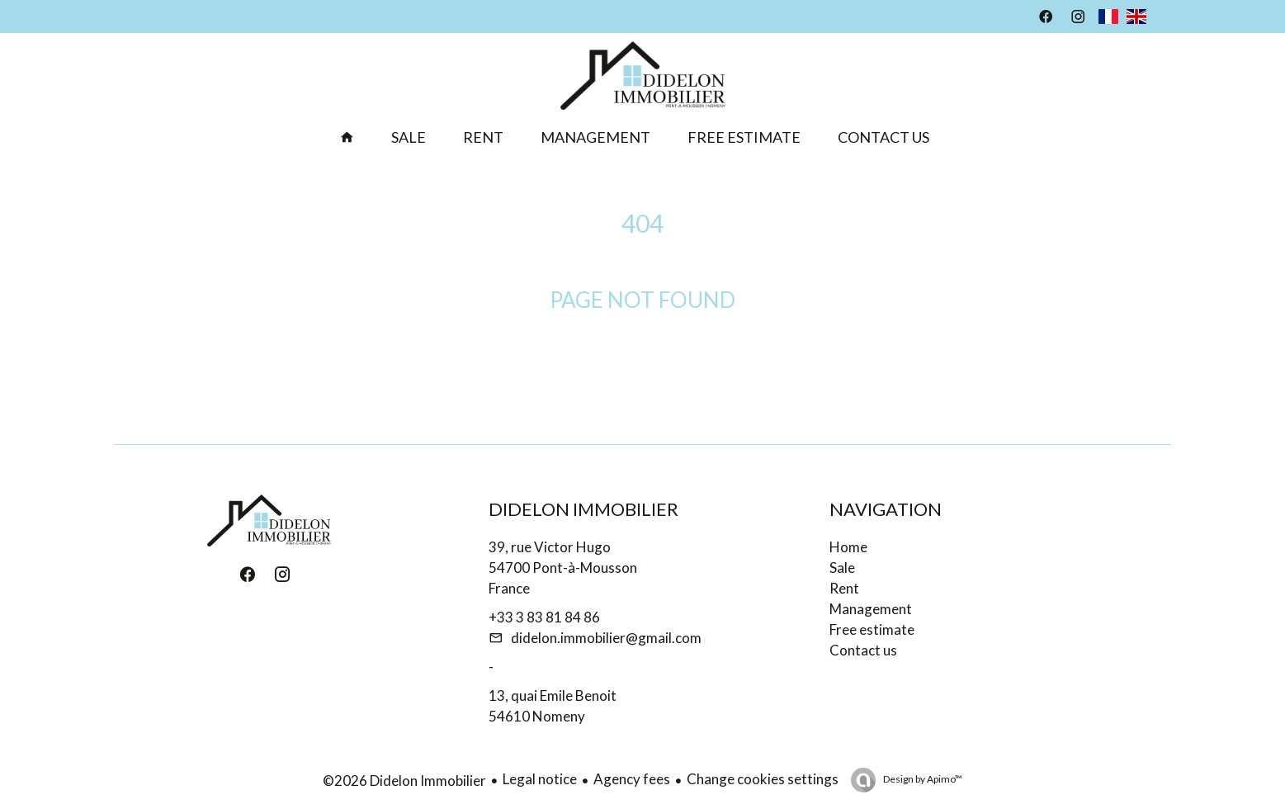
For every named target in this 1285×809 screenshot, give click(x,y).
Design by (921, 779)
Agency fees (631, 779)
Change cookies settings (763, 779)
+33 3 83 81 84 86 (544, 617)
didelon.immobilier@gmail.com (606, 637)
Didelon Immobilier (583, 509)
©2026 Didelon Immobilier (404, 780)
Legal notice (540, 779)
